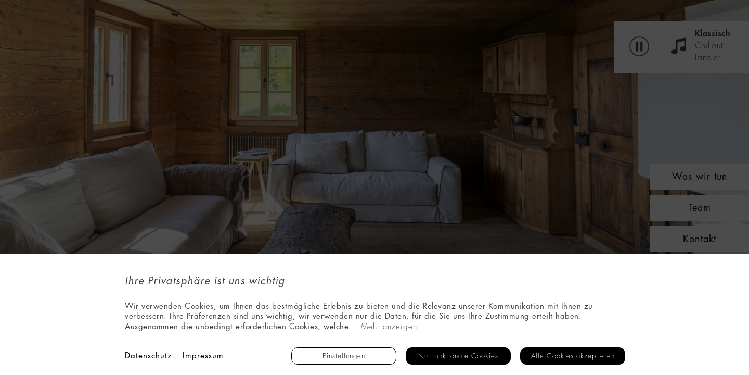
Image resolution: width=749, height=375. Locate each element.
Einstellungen (343, 356)
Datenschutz (148, 356)
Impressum (203, 356)
